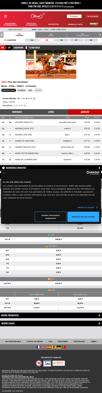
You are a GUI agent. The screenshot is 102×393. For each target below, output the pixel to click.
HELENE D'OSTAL (22, 128)
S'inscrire (74, 16)
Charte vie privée (35, 341)
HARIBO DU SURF (22, 141)
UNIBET (94, 341)
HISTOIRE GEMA (22, 122)
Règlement (63, 341)
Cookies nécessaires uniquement (50, 216)
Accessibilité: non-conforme (12, 391)
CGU (50, 341)
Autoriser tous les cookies (83, 217)
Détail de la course (9, 90)
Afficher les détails (85, 207)
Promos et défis (75, 24)
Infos (30, 90)
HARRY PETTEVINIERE (24, 153)
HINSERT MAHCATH (23, 147)
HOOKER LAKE (21, 135)
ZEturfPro (38, 90)
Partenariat (79, 341)
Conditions (21, 90)
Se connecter (92, 16)
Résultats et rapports (31, 24)
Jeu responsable (13, 341)
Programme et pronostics (10, 24)
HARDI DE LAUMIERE (24, 160)
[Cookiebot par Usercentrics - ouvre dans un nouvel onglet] (88, 173)
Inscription (53, 24)
